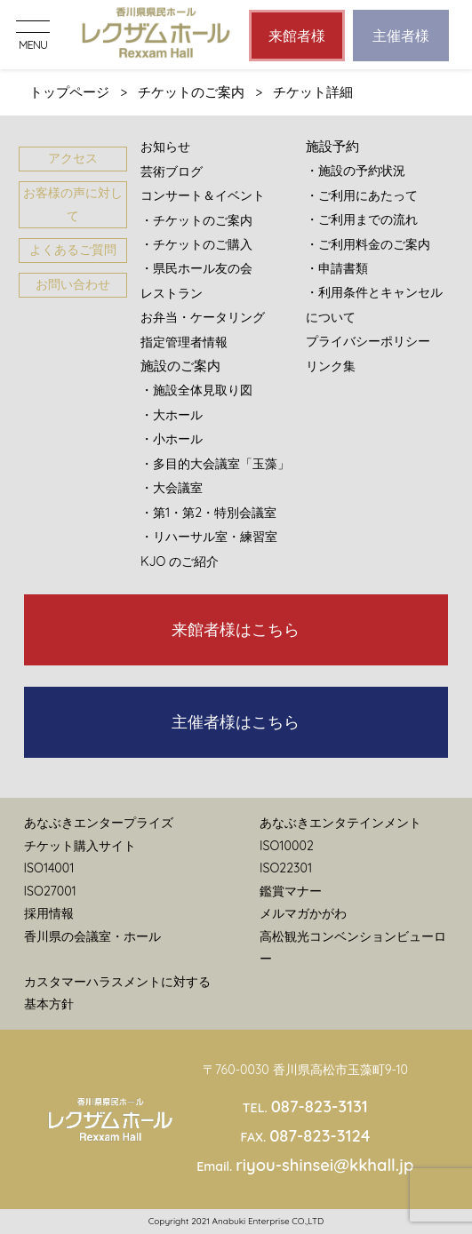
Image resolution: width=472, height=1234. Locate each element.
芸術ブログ (171, 171)
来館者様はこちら (236, 629)
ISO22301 (286, 868)
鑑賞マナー (291, 891)
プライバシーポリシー (368, 341)
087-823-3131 (319, 1106)
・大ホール (171, 415)
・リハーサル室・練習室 (208, 537)
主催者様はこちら (236, 722)
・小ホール (171, 439)
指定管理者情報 (184, 342)
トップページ (69, 92)
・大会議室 (171, 488)
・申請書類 (337, 268)
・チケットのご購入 (196, 244)
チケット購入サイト (80, 846)
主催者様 (400, 35)
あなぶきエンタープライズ (98, 823)
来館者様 (296, 35)
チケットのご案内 (191, 92)
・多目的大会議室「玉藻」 (215, 464)
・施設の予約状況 (355, 171)
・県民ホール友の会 (196, 268)
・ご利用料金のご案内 (368, 244)
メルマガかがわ (303, 913)
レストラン (171, 293)
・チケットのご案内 (196, 220)
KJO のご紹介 (179, 561)
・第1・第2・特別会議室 (208, 513)
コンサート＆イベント (202, 195)
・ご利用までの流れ (362, 219)
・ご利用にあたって (362, 195)
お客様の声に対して (73, 204)
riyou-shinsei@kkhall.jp (324, 1165)
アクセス (73, 158)
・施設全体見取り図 (196, 390)
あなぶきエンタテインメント (340, 823)
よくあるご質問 (72, 250)
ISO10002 (287, 846)
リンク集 (331, 366)
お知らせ (165, 147)
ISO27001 (50, 891)
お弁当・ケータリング (202, 317)
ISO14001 (49, 868)
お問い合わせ (73, 284)
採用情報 (49, 913)
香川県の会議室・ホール (92, 936)
